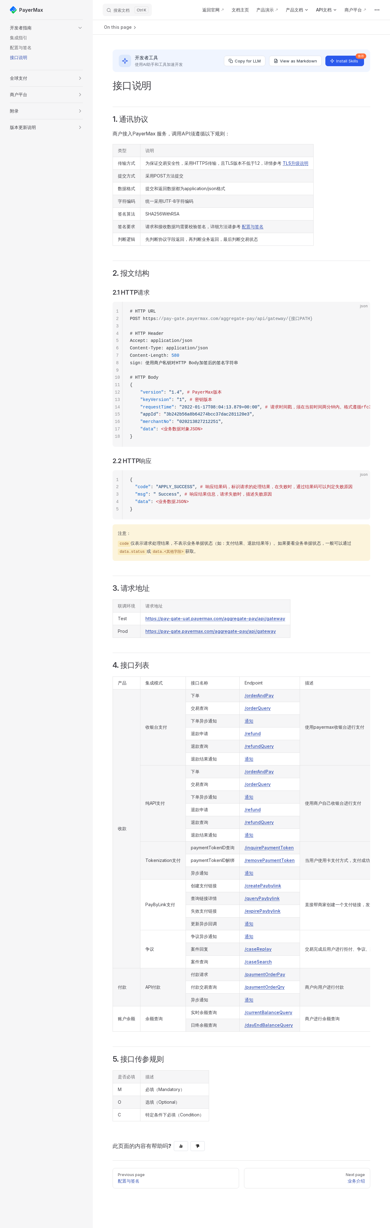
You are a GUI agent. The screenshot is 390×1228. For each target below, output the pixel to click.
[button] (46, 28)
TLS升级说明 (295, 163)
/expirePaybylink (263, 911)
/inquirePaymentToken (269, 847)
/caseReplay (258, 949)
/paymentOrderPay (265, 974)
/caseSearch (258, 961)
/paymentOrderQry (265, 987)
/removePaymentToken (270, 860)
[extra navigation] (377, 10)
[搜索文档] (127, 10)
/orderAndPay (259, 695)
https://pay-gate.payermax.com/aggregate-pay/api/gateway (210, 631)
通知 (249, 720)
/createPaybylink (263, 885)
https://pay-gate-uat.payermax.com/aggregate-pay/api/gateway (215, 618)
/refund (253, 733)
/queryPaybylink (262, 898)
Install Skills (347, 59)
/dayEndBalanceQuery (269, 1025)
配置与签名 (253, 226)
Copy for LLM (245, 60)
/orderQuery (258, 708)
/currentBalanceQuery (268, 1012)
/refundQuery (259, 746)
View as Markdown (295, 60)
